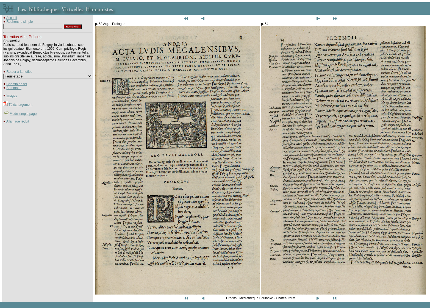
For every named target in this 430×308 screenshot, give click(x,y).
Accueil (11, 18)
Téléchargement (20, 105)
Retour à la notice (19, 72)
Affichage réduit (17, 121)
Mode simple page (23, 114)
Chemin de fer (16, 84)
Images (11, 96)
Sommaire (13, 88)
